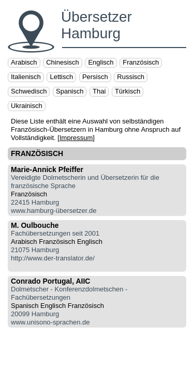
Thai (99, 91)
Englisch (100, 62)
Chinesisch (62, 62)
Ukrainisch (26, 106)
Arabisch (24, 62)
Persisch (95, 77)
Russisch (130, 77)
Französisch (141, 62)
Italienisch (26, 77)
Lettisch (61, 77)
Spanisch (69, 91)
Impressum (76, 138)
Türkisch (127, 91)
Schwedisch (29, 91)
